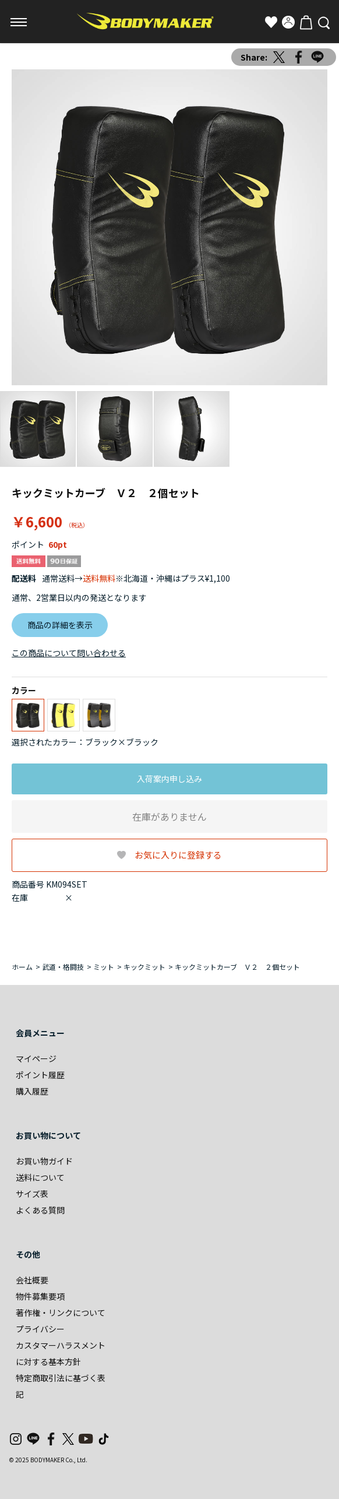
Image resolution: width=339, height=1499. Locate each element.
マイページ (36, 1058)
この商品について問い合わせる (69, 653)
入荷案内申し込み (169, 778)
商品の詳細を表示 (60, 625)
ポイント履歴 (40, 1075)
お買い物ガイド (44, 1161)
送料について (40, 1177)
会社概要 (32, 1280)
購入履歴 (32, 1091)
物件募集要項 (40, 1296)
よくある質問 (40, 1210)
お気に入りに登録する (178, 855)
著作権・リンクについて (60, 1312)
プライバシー (40, 1329)
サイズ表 (32, 1193)
